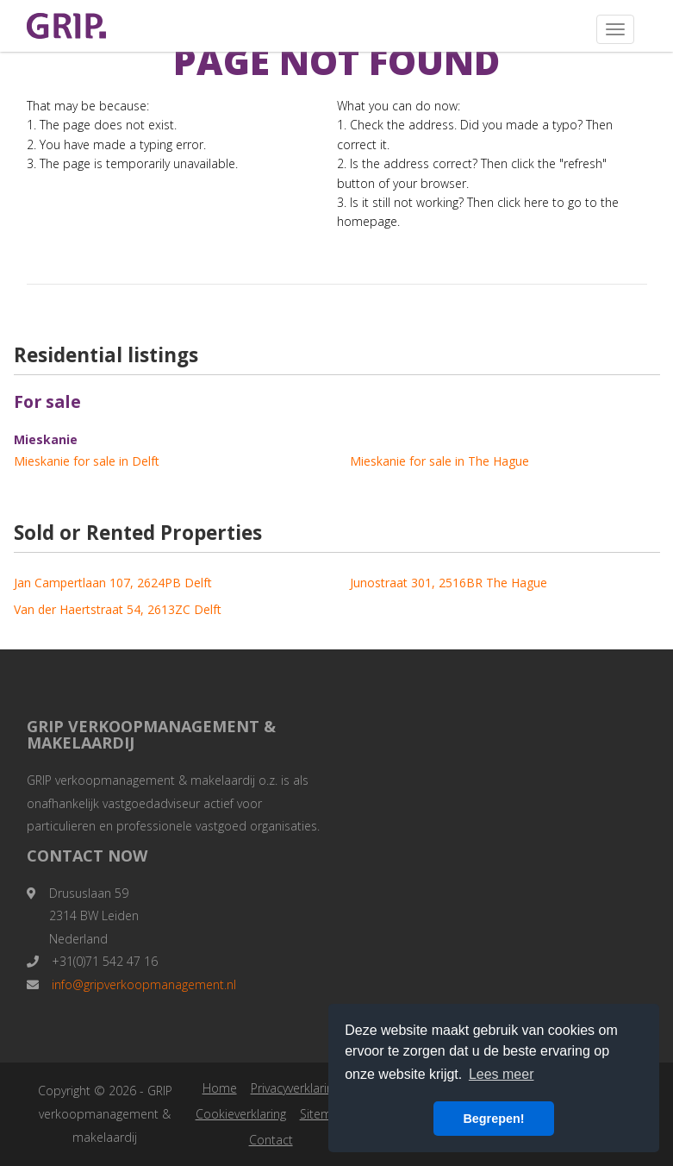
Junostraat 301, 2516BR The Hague (448, 582)
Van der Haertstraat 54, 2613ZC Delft (117, 609)
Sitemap (323, 1114)
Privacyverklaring (295, 1088)
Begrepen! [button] (493, 1118)
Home (220, 1088)
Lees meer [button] (501, 1074)
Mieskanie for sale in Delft (86, 461)
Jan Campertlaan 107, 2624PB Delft (113, 582)
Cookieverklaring (241, 1114)
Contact (271, 1140)
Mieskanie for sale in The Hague (439, 461)
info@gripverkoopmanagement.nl (144, 984)
